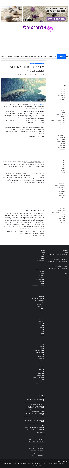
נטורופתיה (56, 463)
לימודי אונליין (62, 145)
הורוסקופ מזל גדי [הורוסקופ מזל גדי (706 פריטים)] (33, 443)
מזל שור (63, 179)
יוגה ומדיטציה (62, 137)
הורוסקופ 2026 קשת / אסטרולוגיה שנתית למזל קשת (34, 427)
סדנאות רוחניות (34, 237)
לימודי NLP (63, 143)
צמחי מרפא (63, 199)
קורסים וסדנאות (62, 208)
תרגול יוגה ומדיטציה (61, 226)
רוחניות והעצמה (52, 56)
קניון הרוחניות (16, 56)
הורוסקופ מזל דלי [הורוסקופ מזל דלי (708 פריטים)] (41, 446)
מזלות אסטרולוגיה (62, 183)
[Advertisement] (57, 285)
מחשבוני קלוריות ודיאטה (60, 187)
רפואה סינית (63, 222)
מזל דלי (63, 166)
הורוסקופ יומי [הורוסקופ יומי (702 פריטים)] (29, 439)
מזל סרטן (63, 172)
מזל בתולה (63, 162)
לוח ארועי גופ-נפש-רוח (61, 141)
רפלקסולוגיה (62, 224)
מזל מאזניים (63, 170)
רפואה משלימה (61, 56)
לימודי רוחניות (62, 153)
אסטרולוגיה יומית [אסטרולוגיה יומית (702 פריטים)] (36, 437)
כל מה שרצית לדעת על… (60, 139)
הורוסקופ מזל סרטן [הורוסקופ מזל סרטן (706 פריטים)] (32, 448)
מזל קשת (63, 176)
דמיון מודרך (63, 112)
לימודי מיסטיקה (62, 149)
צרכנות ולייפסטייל (62, 201)
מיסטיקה (40, 56)
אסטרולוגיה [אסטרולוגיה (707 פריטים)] (42, 437)
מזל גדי (64, 164)
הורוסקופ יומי (62, 122)
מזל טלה (63, 168)
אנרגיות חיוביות (62, 99)
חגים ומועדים (62, 131)
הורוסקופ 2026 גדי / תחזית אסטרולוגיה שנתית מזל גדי (34, 429)
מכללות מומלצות (62, 191)
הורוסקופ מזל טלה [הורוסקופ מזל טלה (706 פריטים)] (34, 446)
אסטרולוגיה (63, 101)
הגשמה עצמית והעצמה (60, 114)
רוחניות (63, 216)
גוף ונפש (63, 108)
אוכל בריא (63, 89)
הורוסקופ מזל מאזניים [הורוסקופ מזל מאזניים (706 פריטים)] (40, 448)
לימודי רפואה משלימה (61, 156)
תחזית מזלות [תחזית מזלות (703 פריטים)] (33, 455)
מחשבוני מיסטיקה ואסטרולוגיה (59, 185)
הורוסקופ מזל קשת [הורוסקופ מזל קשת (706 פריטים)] (33, 450)
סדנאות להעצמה (62, 193)
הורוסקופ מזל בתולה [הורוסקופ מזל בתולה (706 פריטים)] (41, 443)
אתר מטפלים (3, 56)
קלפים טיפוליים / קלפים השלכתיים (58, 212)
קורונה (64, 206)
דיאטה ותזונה (62, 110)
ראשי (67, 56)
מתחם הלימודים (24, 56)
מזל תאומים (63, 181)
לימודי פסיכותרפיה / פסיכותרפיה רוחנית (57, 151)
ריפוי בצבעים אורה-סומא (60, 218)
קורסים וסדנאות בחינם (61, 210)
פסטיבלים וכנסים (62, 195)
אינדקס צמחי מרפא (61, 95)
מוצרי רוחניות (62, 158)
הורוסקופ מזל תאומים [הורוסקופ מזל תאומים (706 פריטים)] (33, 453)
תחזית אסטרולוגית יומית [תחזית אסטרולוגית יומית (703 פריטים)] (40, 455)
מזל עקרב (63, 174)
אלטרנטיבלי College (61, 97)
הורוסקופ (10, 56)
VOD (45, 56)
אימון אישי (63, 93)
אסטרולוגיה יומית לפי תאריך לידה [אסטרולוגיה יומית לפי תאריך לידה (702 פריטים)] (39, 439)
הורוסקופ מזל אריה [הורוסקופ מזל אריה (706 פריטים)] (32, 441)
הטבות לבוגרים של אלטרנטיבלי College (57, 128)
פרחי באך (63, 197)
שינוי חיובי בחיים (40, 104)
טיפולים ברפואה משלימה (60, 135)
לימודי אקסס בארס (61, 147)
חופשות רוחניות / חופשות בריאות (59, 133)
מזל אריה (63, 160)
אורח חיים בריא (40, 63)
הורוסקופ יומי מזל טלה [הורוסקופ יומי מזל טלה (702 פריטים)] (40, 441)
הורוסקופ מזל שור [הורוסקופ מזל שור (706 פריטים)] (41, 453)
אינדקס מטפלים (32, 56)
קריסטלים (63, 214)
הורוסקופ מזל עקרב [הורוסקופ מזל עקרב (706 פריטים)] (41, 450)
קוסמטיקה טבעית (62, 204)
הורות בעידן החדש (61, 126)
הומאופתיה (63, 116)
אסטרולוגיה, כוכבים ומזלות (60, 103)
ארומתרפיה (63, 106)
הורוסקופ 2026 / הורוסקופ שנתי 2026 (58, 120)
